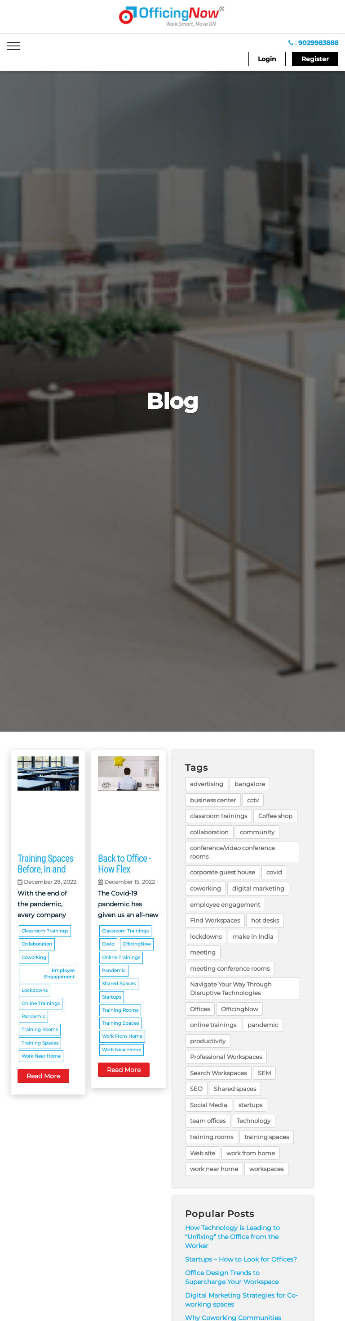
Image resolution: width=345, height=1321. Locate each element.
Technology (253, 1120)
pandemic (33, 1016)
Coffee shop (275, 815)
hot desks (265, 920)
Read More (43, 1076)
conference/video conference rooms (232, 852)
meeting (203, 952)
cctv (253, 800)
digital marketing (258, 888)
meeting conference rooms (230, 968)
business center (213, 800)
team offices (208, 1120)
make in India (253, 936)
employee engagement (59, 974)
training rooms (40, 1029)
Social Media (208, 1104)
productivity (208, 1041)
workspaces (266, 1168)
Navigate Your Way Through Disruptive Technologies (231, 988)
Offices (200, 1009)
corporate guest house (222, 872)
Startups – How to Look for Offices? (241, 1259)
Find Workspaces (215, 920)
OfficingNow (137, 944)
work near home (41, 1056)
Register (315, 59)
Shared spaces (119, 983)
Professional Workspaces (226, 1056)
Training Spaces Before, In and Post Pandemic (45, 869)
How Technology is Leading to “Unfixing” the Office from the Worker (232, 1237)
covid (108, 944)
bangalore (249, 783)
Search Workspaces (218, 1073)
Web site (202, 1153)
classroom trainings (45, 931)
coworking (34, 957)
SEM (264, 1073)
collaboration (37, 944)
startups (111, 997)
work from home (122, 1036)
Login (267, 59)
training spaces (40, 1043)
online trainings (41, 1003)
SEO (196, 1088)
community (257, 832)
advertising (206, 783)
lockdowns (35, 990)
